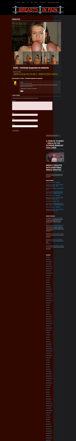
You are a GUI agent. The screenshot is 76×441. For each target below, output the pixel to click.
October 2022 (58, 245)
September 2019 (58, 332)
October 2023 (58, 217)
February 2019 (58, 349)
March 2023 (57, 234)
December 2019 (58, 325)
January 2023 (58, 238)
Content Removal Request (54, 2)
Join (28, 2)
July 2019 (57, 337)
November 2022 (58, 243)
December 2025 (58, 156)
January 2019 (58, 351)
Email (4, 121)
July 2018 (57, 365)
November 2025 (58, 158)
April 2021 (57, 288)
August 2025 (57, 165)
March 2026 (57, 149)
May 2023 (57, 229)
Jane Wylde (57, 135)
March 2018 (57, 375)
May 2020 (57, 314)
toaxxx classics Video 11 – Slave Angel (62, 95)
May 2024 (57, 201)
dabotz (12, 84)
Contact (36, 2)
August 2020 (57, 307)
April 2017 (57, 401)
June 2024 (57, 198)
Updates (18, 2)
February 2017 (58, 405)
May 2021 (57, 285)
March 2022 (57, 262)
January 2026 (58, 154)
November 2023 (58, 215)
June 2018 (57, 368)
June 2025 (57, 170)
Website (4, 127)
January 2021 (58, 295)
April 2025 (57, 175)
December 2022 (58, 241)
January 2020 (58, 323)
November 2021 (58, 271)
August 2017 (57, 391)
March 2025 (57, 177)
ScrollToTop (38, 432)
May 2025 (57, 172)
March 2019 (57, 347)
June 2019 (57, 340)
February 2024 (58, 208)
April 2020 (57, 316)
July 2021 (57, 281)
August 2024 (57, 194)
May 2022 (57, 257)
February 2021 (58, 292)
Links (31, 2)
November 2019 (58, 328)
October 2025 (58, 161)
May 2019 (57, 342)
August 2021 (57, 278)
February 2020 (58, 321)
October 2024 (58, 189)
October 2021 (58, 274)
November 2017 (58, 384)
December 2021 (58, 269)
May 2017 (57, 398)
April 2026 (57, 146)
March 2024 (57, 205)
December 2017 (58, 382)
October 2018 (58, 358)
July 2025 (57, 168)
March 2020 (57, 318)
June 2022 (57, 255)
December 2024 (58, 184)
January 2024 (58, 210)
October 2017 (58, 387)
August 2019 (57, 335)
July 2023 (57, 224)
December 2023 (58, 212)
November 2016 (58, 413)
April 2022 (57, 259)
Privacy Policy (43, 2)
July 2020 (57, 309)
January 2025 (58, 182)
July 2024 (57, 196)
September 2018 (58, 361)
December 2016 (58, 410)
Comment (5, 103)
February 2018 (58, 377)
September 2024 (58, 191)
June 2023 (57, 227)
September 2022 (58, 248)
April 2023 (57, 231)
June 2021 (57, 283)
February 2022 (58, 264)
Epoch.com (67, 426)
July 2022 (57, 252)
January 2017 (58, 408)
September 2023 (58, 219)
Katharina (30, 71)
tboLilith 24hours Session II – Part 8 (62, 87)
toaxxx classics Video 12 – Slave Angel (62, 81)
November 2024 (58, 187)
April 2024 (57, 203)
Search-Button (63, 2)
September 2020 (58, 304)
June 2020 (57, 311)
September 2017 (58, 389)
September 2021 (58, 276)
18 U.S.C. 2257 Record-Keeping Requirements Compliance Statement (42, 438)
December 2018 (58, 354)
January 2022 (58, 267)
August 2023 (57, 222)
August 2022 (57, 250)
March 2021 (57, 290)
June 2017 (57, 396)
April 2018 (57, 373)
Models (23, 2)
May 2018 (57, 370)
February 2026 (58, 151)
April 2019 (57, 344)
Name (4, 115)
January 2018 (58, 380)
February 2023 (58, 236)
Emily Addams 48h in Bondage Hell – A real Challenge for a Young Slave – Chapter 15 (64, 115)
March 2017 (57, 403)
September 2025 (58, 163)
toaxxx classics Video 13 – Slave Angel (62, 68)
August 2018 (57, 363)
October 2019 (58, 330)
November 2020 (58, 300)
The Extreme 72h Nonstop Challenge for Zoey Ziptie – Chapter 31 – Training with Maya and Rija (64, 91)
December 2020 (58, 297)
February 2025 (58, 179)
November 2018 (58, 356)
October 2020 (58, 302)
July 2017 (57, 394)
